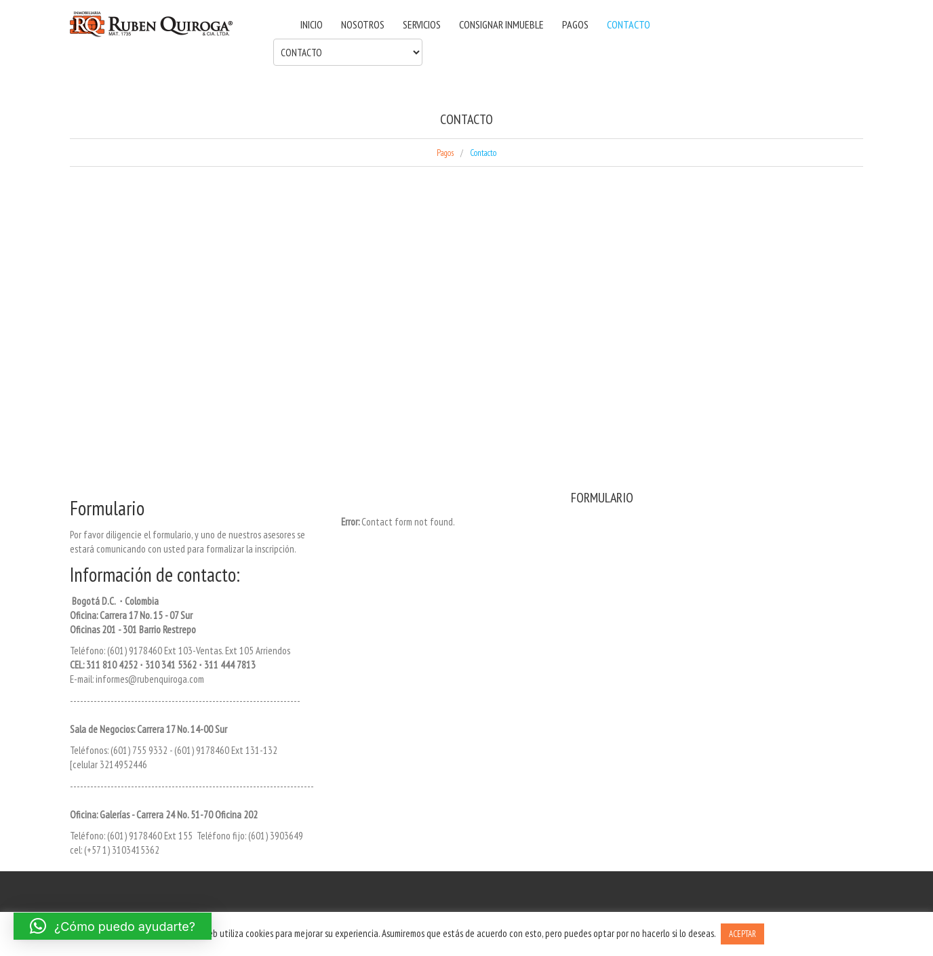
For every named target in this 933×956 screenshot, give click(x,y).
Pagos (445, 153)
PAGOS (575, 24)
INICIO (311, 24)
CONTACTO (628, 24)
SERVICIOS (422, 24)
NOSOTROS (362, 24)
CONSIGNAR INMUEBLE (501, 24)
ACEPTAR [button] (742, 934)
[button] (113, 926)
